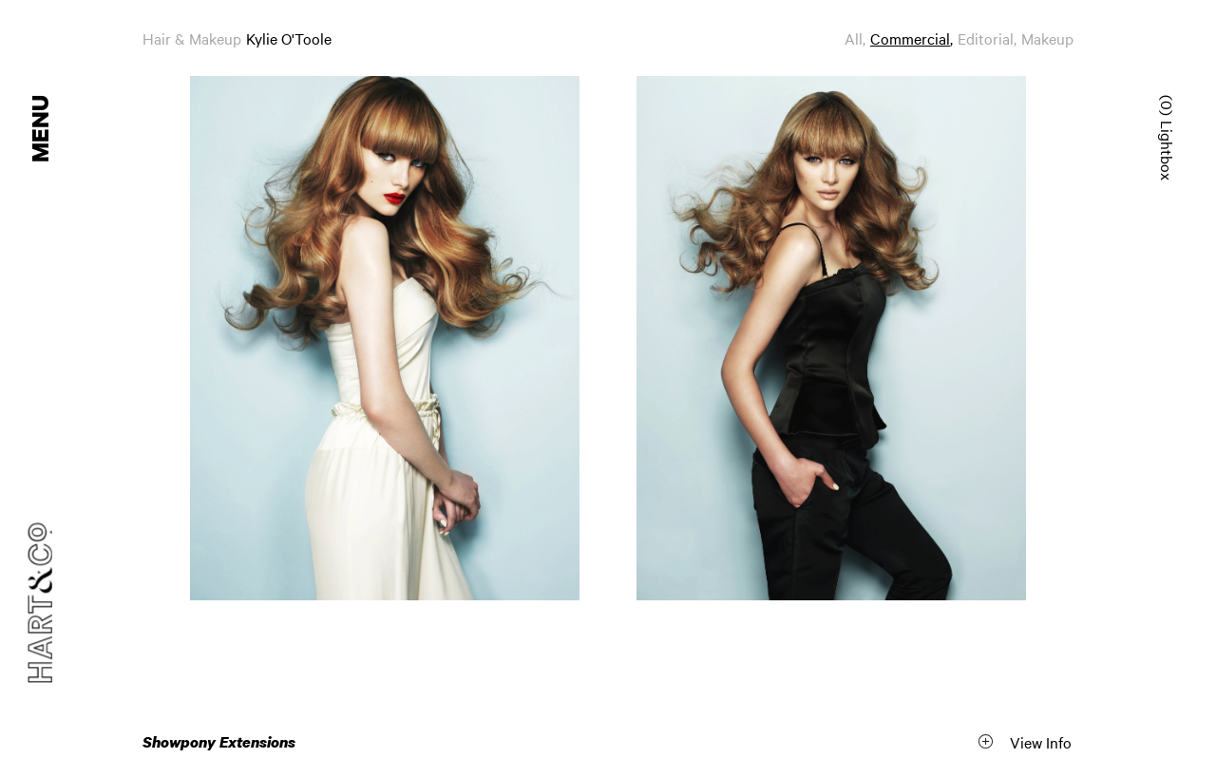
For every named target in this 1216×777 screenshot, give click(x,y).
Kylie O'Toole (289, 38)
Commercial (910, 38)
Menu (41, 128)
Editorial (986, 38)
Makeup (1047, 38)
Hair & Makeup (191, 38)
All (854, 38)
